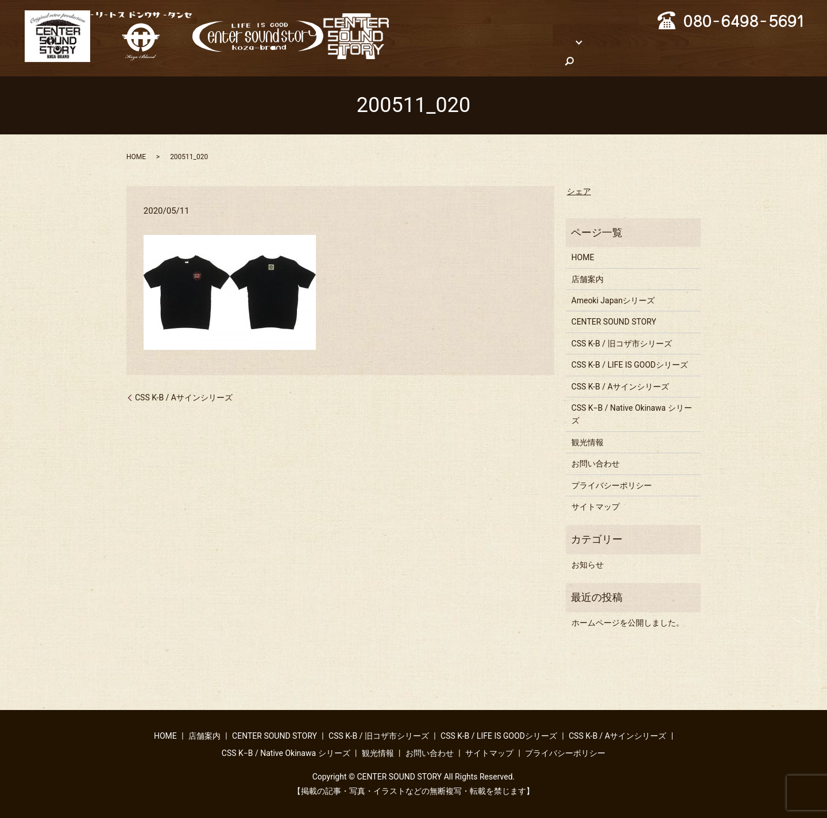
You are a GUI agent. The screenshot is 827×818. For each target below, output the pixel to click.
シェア (579, 190)
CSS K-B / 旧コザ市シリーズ (621, 342)
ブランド (520, 40)
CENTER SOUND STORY (613, 321)
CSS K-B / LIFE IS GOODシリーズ (629, 364)
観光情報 (726, 40)
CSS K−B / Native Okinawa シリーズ (627, 40)
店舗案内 (468, 40)
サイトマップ (595, 506)
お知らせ (587, 563)
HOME (421, 40)
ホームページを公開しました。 (627, 621)
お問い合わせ (434, 60)
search (485, 61)
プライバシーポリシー (611, 484)
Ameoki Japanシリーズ (613, 299)
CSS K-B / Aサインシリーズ (184, 396)
